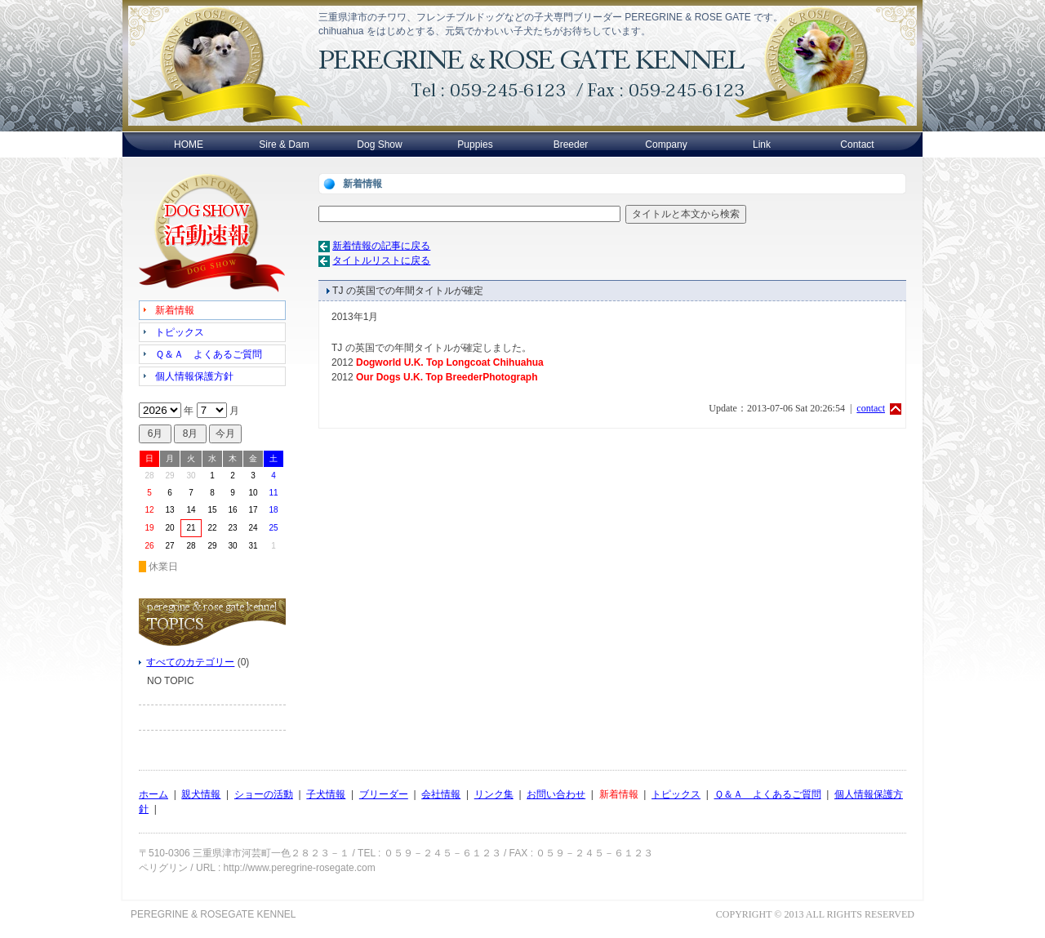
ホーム (153, 794)
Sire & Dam (284, 144)
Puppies (474, 144)
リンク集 (494, 794)
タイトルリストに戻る (381, 260)
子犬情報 (325, 794)
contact (870, 408)
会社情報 (440, 794)
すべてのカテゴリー (190, 662)
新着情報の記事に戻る (381, 245)
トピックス (675, 794)
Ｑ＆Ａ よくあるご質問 (767, 794)
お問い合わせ (556, 794)
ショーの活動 (263, 794)
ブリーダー (383, 794)
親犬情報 (200, 794)
